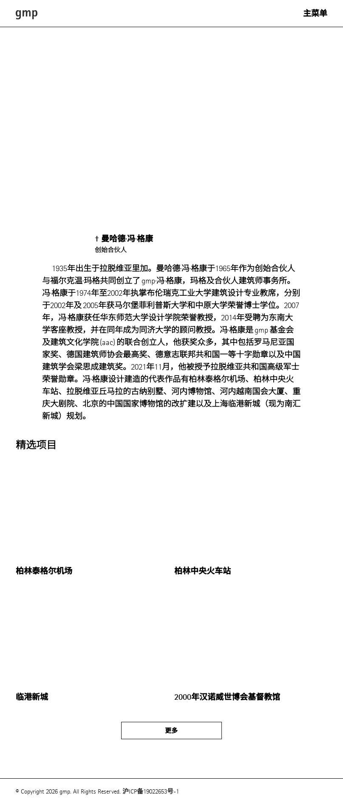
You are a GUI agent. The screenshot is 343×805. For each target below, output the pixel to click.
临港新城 (32, 697)
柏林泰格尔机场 (44, 571)
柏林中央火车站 (202, 571)
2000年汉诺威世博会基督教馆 (227, 697)
